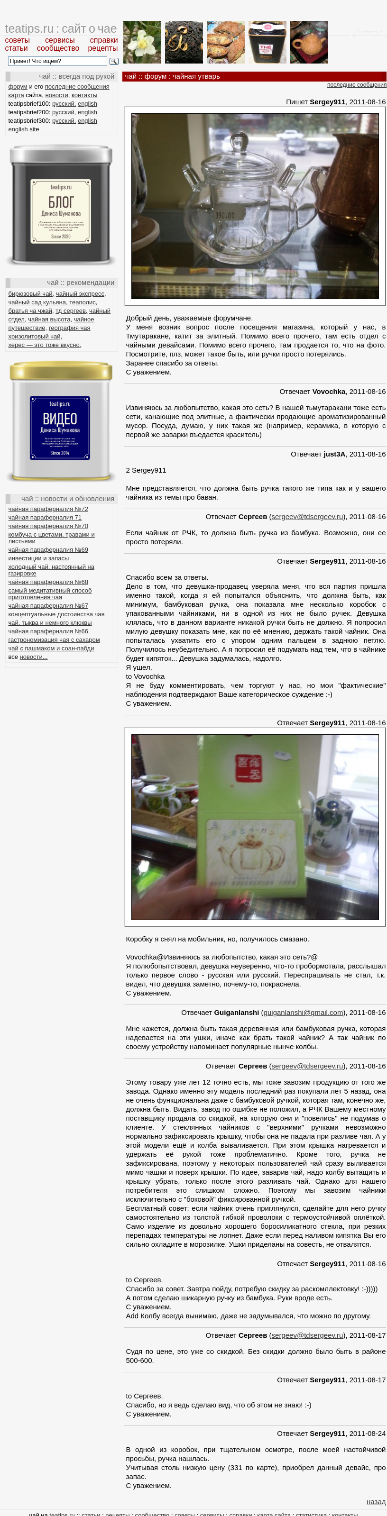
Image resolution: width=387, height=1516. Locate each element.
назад (376, 1502)
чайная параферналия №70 (49, 526)
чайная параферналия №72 (49, 508)
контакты (84, 95)
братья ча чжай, (31, 310)
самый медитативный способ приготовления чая (50, 594)
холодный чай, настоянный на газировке (51, 570)
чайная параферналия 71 (45, 517)
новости (57, 95)
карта (16, 95)
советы (17, 40)
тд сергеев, (71, 310)
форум (18, 86)
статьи (16, 48)
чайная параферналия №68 (49, 581)
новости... (34, 656)
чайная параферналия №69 (49, 549)
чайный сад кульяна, (38, 302)
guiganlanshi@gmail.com (303, 1012)
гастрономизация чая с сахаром (54, 639)
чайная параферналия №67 (49, 605)
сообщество (58, 48)
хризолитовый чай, (36, 336)
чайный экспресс (80, 293)
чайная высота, (50, 319)
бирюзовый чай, (32, 293)
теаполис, (83, 302)
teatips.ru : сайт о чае (61, 28)
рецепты (103, 48)
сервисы (60, 40)
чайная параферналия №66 (49, 631)
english (87, 103)
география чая (70, 327)
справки (104, 40)
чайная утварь (196, 76)
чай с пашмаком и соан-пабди (51, 648)
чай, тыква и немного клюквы (50, 622)
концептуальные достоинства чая (57, 614)
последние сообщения (77, 86)
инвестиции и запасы (39, 558)
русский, (64, 103)
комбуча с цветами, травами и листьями (52, 538)
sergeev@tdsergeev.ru (307, 516)
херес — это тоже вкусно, (45, 344)
